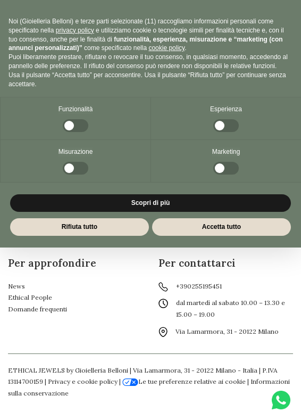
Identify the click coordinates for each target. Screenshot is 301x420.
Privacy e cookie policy (83, 381)
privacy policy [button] (75, 30)
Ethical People (30, 297)
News (16, 286)
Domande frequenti (37, 309)
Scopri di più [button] (150, 203)
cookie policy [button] (166, 48)
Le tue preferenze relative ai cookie (184, 381)
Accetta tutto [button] (221, 226)
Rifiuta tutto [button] (79, 226)
